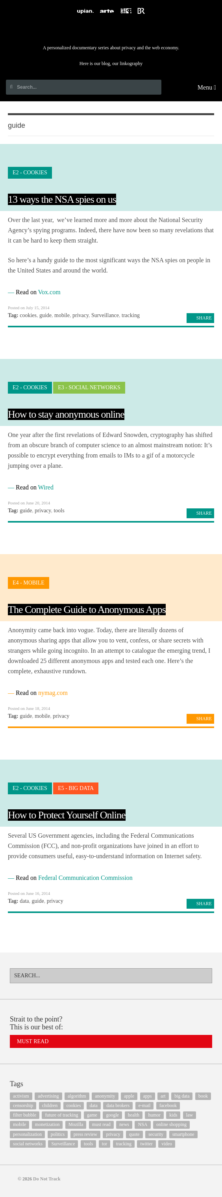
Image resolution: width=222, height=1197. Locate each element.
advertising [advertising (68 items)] (48, 1096)
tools (59, 511)
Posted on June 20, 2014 (29, 502)
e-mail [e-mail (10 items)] (145, 1105)
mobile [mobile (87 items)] (19, 1124)
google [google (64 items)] (112, 1115)
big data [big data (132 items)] (181, 1096)
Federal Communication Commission (85, 877)
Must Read (32, 1041)
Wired (46, 487)
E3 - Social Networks (89, 387)
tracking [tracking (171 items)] (123, 1144)
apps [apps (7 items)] (147, 1096)
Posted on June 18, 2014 (29, 708)
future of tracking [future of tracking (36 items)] (61, 1115)
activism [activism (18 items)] (21, 1096)
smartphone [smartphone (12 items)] (183, 1134)
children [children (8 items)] (49, 1105)
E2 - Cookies (30, 173)
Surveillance (105, 315)
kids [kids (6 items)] (173, 1115)
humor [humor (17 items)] (154, 1115)
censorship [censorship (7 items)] (23, 1105)
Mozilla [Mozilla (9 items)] (75, 1124)
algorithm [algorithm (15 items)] (77, 1096)
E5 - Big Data (76, 788)
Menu (207, 87)
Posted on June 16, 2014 (29, 893)
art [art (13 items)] (163, 1096)
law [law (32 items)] (189, 1115)
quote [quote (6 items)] (134, 1134)
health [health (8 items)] (133, 1115)
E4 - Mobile (28, 583)
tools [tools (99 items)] (88, 1144)
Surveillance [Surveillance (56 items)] (63, 1144)
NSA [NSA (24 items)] (142, 1124)
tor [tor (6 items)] (104, 1144)
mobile (62, 315)
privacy (80, 315)
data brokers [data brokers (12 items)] (118, 1105)
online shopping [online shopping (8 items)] (171, 1124)
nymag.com (53, 692)
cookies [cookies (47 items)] (74, 1105)
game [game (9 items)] (92, 1115)
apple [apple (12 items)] (129, 1096)
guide (45, 315)
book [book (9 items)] (203, 1096)
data (24, 901)
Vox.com (49, 292)
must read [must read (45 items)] (101, 1124)
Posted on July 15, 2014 (28, 307)
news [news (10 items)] (124, 1124)
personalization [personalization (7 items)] (27, 1134)
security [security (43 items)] (155, 1134)
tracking (131, 315)
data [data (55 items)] (94, 1105)
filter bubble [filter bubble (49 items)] (24, 1115)
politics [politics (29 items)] (58, 1134)
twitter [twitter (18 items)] (146, 1144)
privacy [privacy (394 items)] (113, 1134)
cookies (28, 315)
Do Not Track (111, 31)
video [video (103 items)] (166, 1144)
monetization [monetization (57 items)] (47, 1124)
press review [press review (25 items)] (85, 1134)
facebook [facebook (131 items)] (168, 1105)
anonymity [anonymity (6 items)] (105, 1096)
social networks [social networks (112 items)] (28, 1144)
